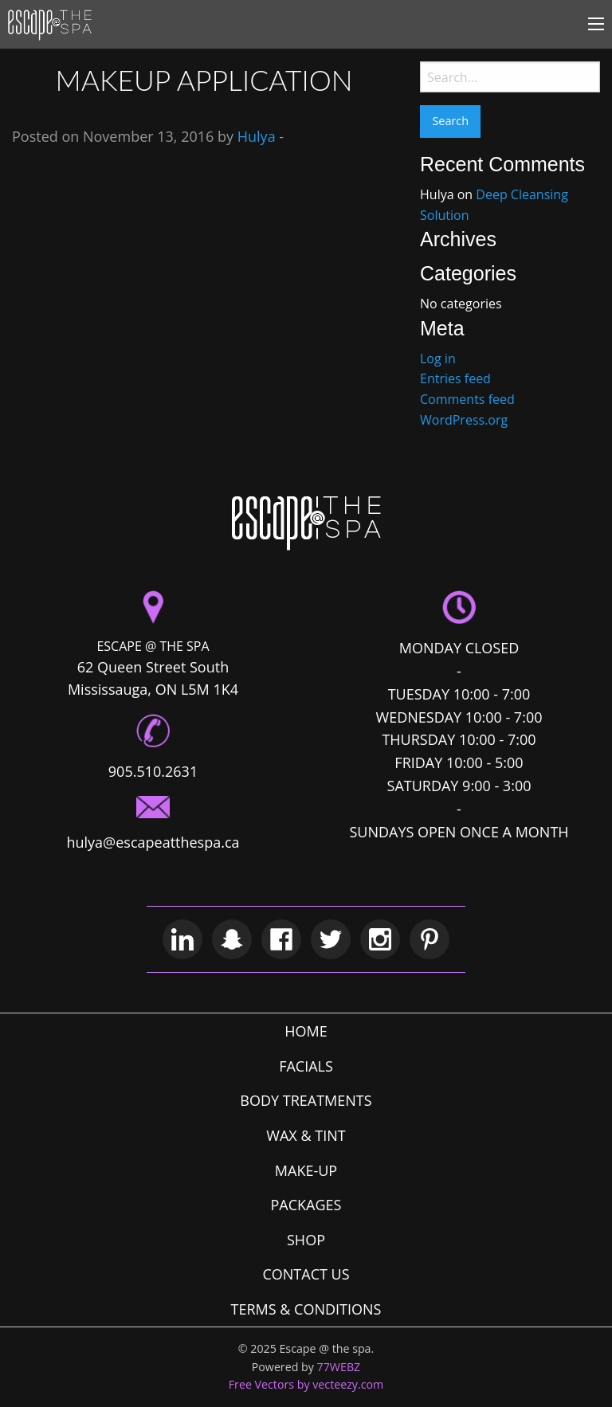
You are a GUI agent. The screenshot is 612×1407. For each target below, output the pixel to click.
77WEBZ (339, 1366)
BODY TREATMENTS (305, 1100)
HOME (305, 1031)
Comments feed (467, 399)
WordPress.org (464, 420)
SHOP (306, 1239)
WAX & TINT (305, 1135)
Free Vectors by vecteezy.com (306, 1384)
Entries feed (455, 378)
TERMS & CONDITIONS (306, 1309)
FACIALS (306, 1066)
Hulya (256, 136)
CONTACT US (305, 1274)
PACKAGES (306, 1204)
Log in (438, 358)
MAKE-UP (306, 1170)
